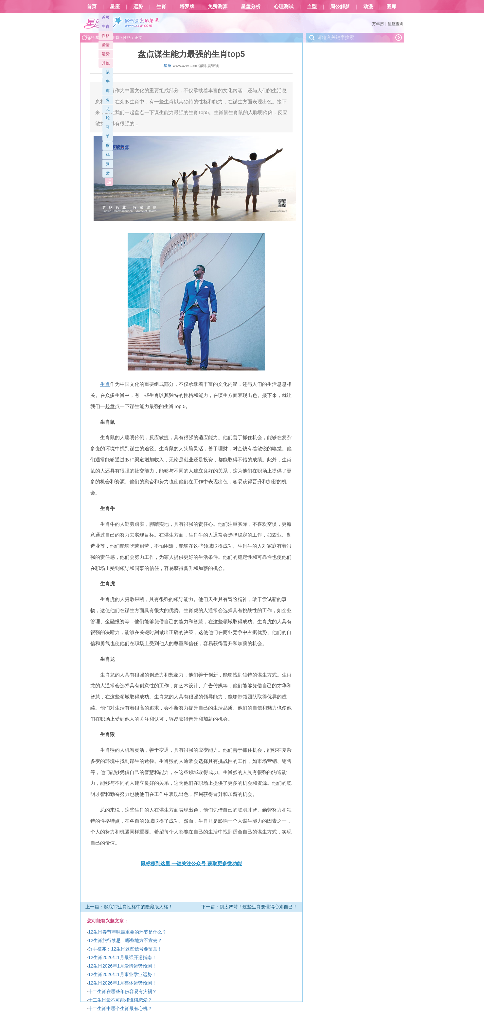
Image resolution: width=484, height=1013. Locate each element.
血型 (312, 6)
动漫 (368, 6)
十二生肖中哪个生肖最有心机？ (120, 1008)
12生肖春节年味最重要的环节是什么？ (127, 932)
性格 (106, 35)
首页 (92, 6)
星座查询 (395, 24)
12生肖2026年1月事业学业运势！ (122, 974)
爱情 (106, 45)
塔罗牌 (187, 6)
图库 (391, 6)
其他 (106, 63)
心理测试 (284, 6)
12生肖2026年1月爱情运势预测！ (122, 966)
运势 (138, 6)
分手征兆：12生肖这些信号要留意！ (125, 949)
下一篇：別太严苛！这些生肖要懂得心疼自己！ (249, 906)
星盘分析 (250, 6)
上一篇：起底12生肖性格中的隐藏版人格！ (129, 906)
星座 (115, 6)
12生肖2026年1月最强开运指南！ (122, 957)
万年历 (378, 24)
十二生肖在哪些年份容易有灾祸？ (122, 991)
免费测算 (217, 6)
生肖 (161, 6)
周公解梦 (340, 6)
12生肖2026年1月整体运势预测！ (122, 983)
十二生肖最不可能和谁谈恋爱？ (120, 1000)
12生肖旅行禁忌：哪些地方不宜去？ (125, 940)
